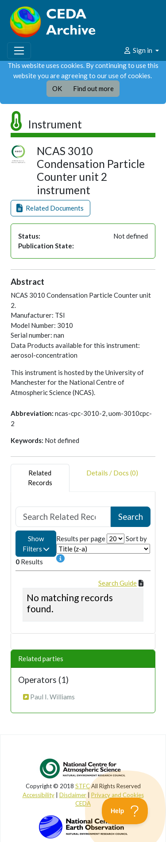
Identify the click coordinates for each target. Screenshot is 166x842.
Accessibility (38, 794)
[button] (50, 208)
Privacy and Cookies (117, 794)
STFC (82, 786)
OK (57, 88)
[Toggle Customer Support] (125, 811)
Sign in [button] (138, 50)
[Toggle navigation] (19, 50)
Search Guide (117, 583)
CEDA (83, 803)
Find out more (93, 88)
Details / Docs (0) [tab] (112, 478)
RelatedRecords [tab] (40, 478)
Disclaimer (72, 794)
